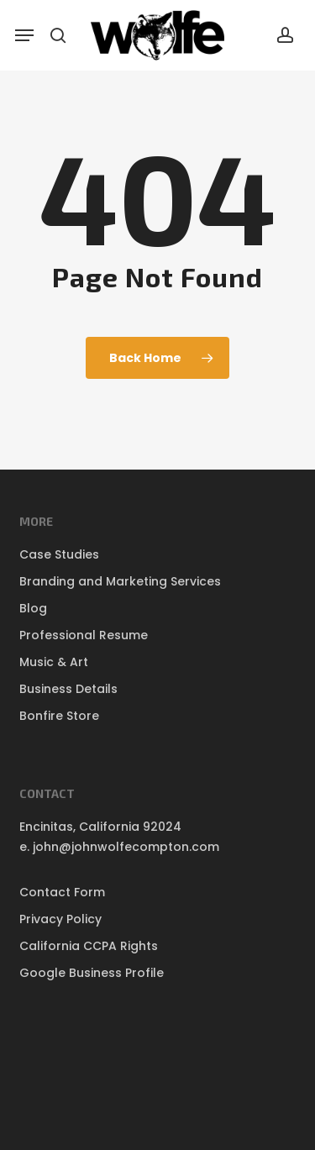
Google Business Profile (91, 972)
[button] (24, 35)
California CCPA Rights (88, 945)
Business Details (68, 688)
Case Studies (59, 554)
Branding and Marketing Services (120, 581)
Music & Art (53, 662)
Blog (33, 608)
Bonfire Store (59, 715)
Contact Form (62, 892)
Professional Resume (83, 635)
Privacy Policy (60, 919)
